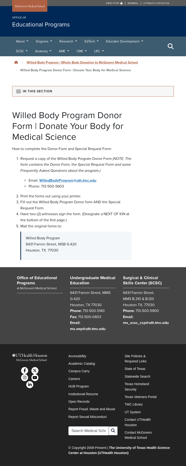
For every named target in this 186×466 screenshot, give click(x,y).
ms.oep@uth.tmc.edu (87, 329)
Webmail (133, 3)
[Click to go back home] (16, 62)
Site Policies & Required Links (135, 358)
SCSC (20, 51)
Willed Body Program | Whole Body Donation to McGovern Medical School (82, 62)
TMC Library (134, 404)
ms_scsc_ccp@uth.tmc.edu (146, 322)
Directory (114, 3)
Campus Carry (78, 371)
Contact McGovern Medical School (138, 435)
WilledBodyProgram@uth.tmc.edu (67, 180)
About (21, 41)
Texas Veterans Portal (140, 397)
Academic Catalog (81, 363)
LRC (97, 51)
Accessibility (77, 356)
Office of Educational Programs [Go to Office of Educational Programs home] (37, 280)
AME (62, 51)
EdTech (90, 41)
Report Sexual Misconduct (87, 417)
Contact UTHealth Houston (138, 422)
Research (67, 41)
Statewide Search (137, 376)
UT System (133, 412)
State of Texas (135, 369)
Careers (74, 379)
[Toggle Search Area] (171, 46)
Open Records (78, 401)
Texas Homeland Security (137, 386)
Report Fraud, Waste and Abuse (91, 409)
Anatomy (42, 51)
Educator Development (123, 41)
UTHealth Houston (156, 3)
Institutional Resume (83, 394)
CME (80, 51)
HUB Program (78, 386)
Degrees (42, 41)
